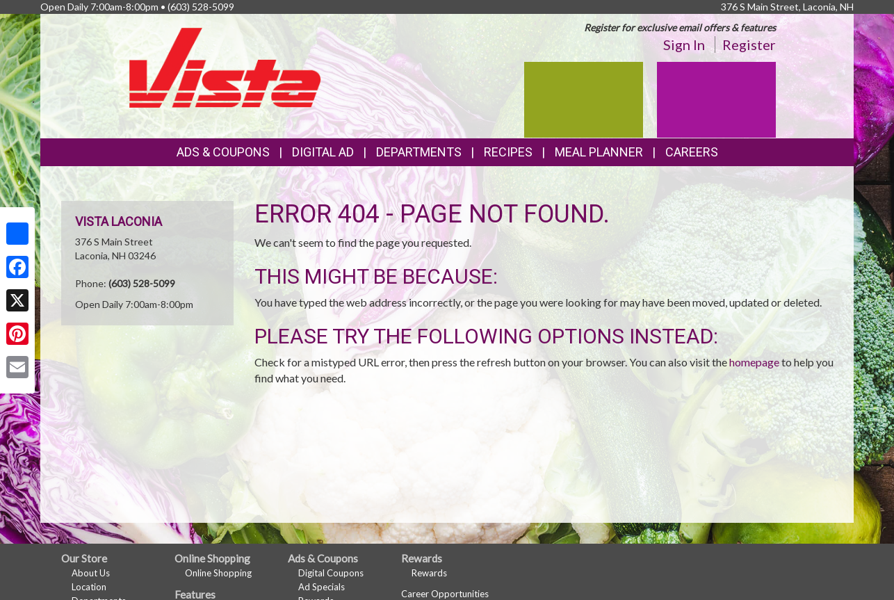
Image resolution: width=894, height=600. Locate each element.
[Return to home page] (225, 66)
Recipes (508, 152)
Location (89, 586)
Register (749, 44)
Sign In (684, 44)
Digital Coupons (331, 572)
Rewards (429, 572)
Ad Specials (321, 586)
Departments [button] (419, 152)
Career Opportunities (445, 593)
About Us (91, 572)
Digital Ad (323, 152)
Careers (691, 152)
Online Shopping (218, 572)
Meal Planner (599, 152)
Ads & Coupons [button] (223, 152)
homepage (754, 361)
